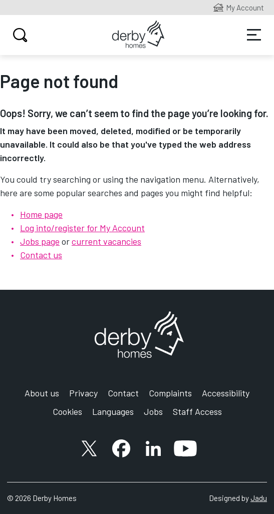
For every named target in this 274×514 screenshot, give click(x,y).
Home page (41, 214)
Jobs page (40, 241)
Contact (123, 392)
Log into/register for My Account (82, 227)
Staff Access (197, 411)
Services (254, 35)
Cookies (67, 411)
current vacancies (106, 241)
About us (42, 392)
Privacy (83, 392)
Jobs (153, 411)
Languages (113, 411)
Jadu (258, 497)
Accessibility (225, 392)
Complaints (170, 392)
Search (19, 35)
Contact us (41, 254)
